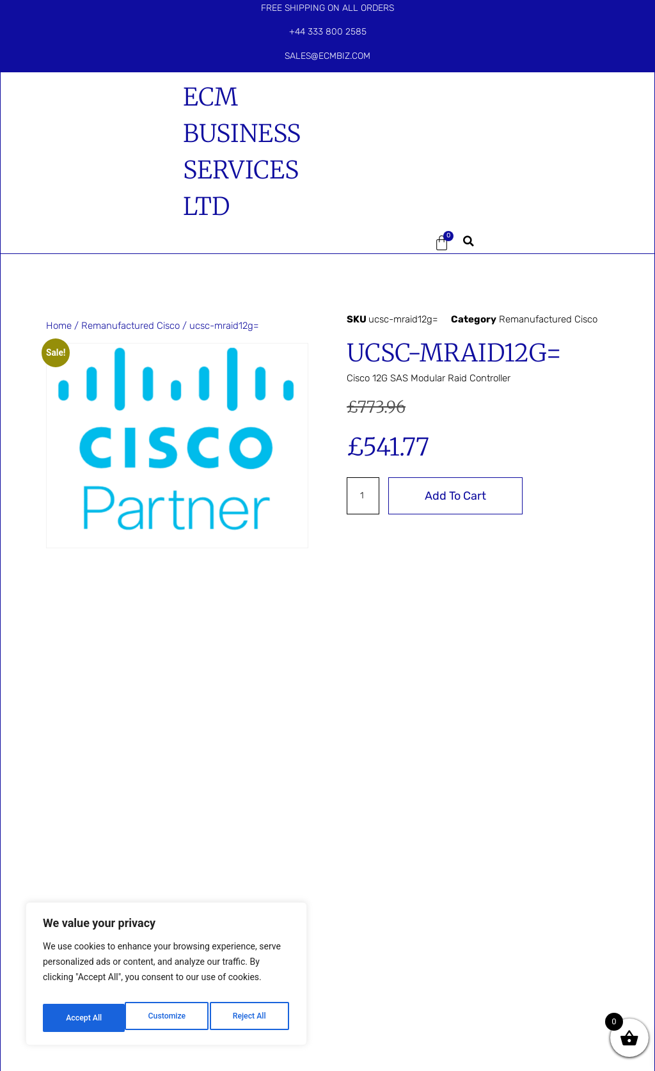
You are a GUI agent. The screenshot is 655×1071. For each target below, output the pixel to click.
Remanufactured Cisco (130, 325)
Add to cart (457, 496)
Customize (83, 1018)
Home (59, 325)
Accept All (250, 1018)
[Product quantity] (364, 495)
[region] (166, 978)
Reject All (167, 1018)
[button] (379, 243)
